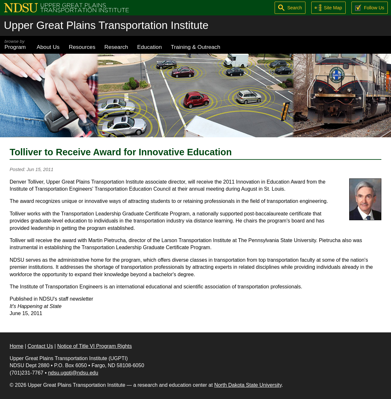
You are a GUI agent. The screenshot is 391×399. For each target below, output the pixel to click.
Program (16, 44)
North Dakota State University (248, 385)
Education (149, 47)
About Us (48, 47)
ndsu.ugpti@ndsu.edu (73, 373)
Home (16, 346)
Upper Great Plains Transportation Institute (106, 25)
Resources (82, 47)
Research (116, 47)
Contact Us (40, 346)
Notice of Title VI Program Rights (94, 346)
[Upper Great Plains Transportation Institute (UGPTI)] (66, 7)
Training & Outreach (195, 47)
